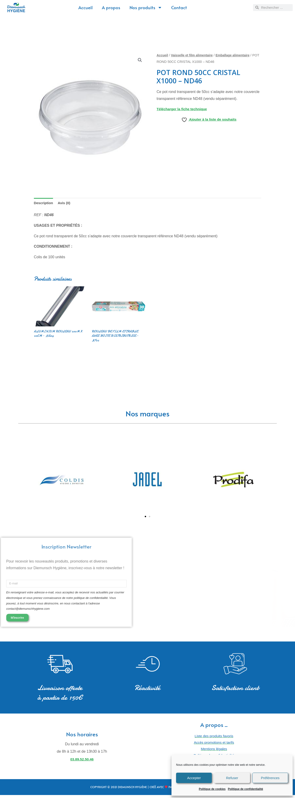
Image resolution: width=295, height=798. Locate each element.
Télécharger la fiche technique (182, 109)
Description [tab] (44, 203)
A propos (111, 7)
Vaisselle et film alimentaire (193, 55)
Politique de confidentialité (245, 789)
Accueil (85, 7)
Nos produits (146, 7)
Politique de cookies (212, 789)
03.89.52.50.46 (82, 761)
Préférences (270, 778)
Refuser (232, 778)
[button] (140, 60)
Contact (179, 7)
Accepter (194, 778)
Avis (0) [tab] (65, 203)
